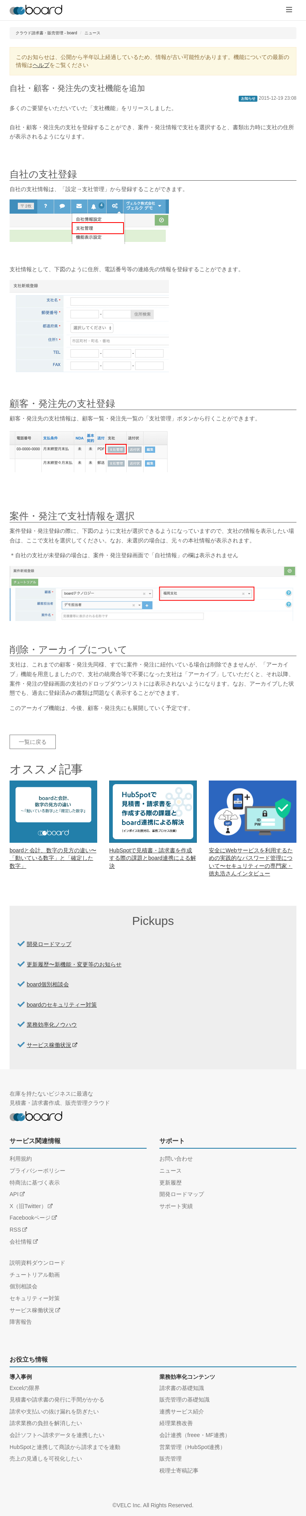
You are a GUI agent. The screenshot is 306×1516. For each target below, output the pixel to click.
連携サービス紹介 (181, 1411)
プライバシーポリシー (37, 1170)
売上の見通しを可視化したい (46, 1458)
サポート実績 (176, 1206)
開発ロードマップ (49, 944)
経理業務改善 (176, 1423)
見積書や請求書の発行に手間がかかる (57, 1399)
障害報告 (21, 1322)
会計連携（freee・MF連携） (194, 1435)
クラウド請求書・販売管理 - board (46, 33)
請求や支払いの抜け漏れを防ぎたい (54, 1411)
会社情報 (21, 1241)
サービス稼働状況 (49, 1045)
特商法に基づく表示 (35, 1182)
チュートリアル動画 (35, 1275)
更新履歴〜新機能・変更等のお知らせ (74, 964)
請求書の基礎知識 (181, 1388)
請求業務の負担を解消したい (46, 1423)
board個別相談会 (48, 984)
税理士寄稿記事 (178, 1470)
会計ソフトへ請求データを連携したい (57, 1435)
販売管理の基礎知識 (184, 1399)
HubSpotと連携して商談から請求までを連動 (65, 1447)
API (14, 1194)
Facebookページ (30, 1217)
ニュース (92, 33)
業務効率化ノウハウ (52, 1024)
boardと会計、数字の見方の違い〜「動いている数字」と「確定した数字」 (53, 858)
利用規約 (21, 1158)
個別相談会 (23, 1286)
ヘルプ (41, 65)
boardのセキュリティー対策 (62, 1004)
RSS (15, 1229)
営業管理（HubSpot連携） (192, 1447)
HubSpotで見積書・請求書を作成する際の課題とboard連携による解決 (152, 858)
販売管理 (170, 1458)
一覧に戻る (33, 742)
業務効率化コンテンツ (187, 1377)
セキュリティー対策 (35, 1298)
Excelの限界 (25, 1388)
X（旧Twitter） (28, 1206)
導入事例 (21, 1377)
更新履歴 (170, 1182)
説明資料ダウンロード (37, 1263)
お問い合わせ (176, 1158)
